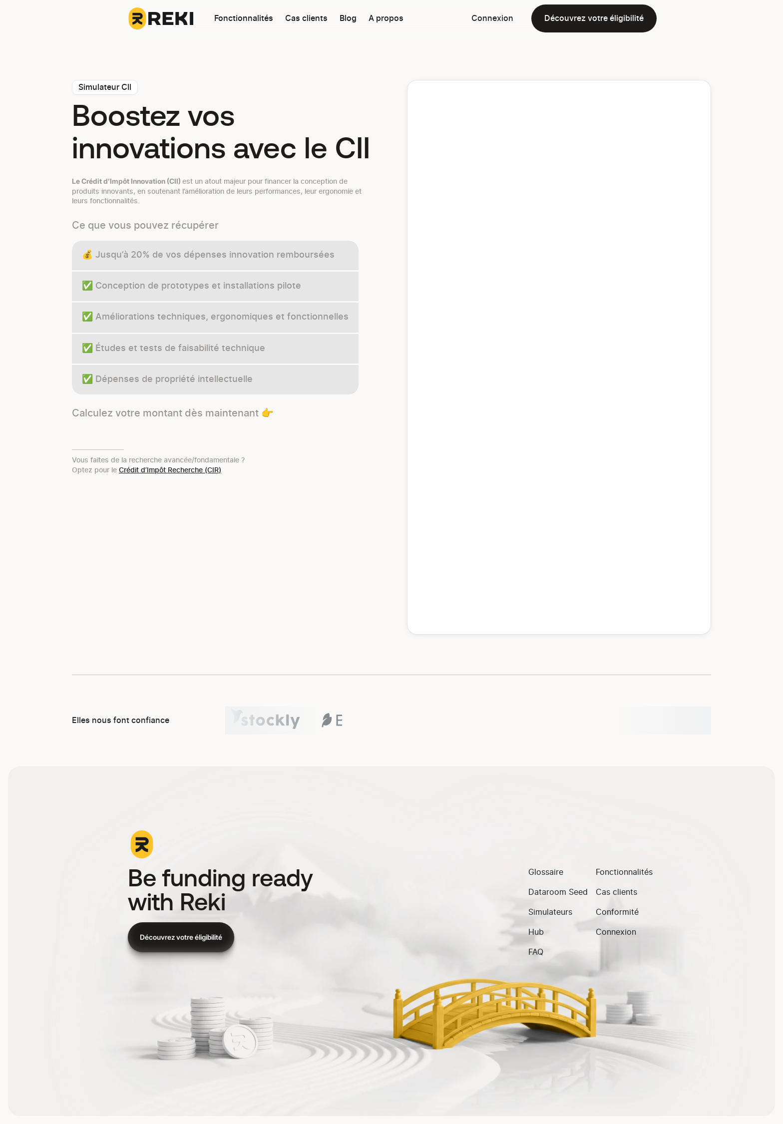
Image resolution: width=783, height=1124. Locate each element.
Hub (536, 932)
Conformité (617, 912)
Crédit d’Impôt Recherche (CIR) (170, 470)
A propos (386, 18)
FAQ (535, 952)
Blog (348, 18)
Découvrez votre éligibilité (594, 18)
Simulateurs (550, 912)
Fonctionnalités (243, 18)
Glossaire (545, 872)
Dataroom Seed (558, 892)
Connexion (492, 18)
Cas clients (306, 18)
